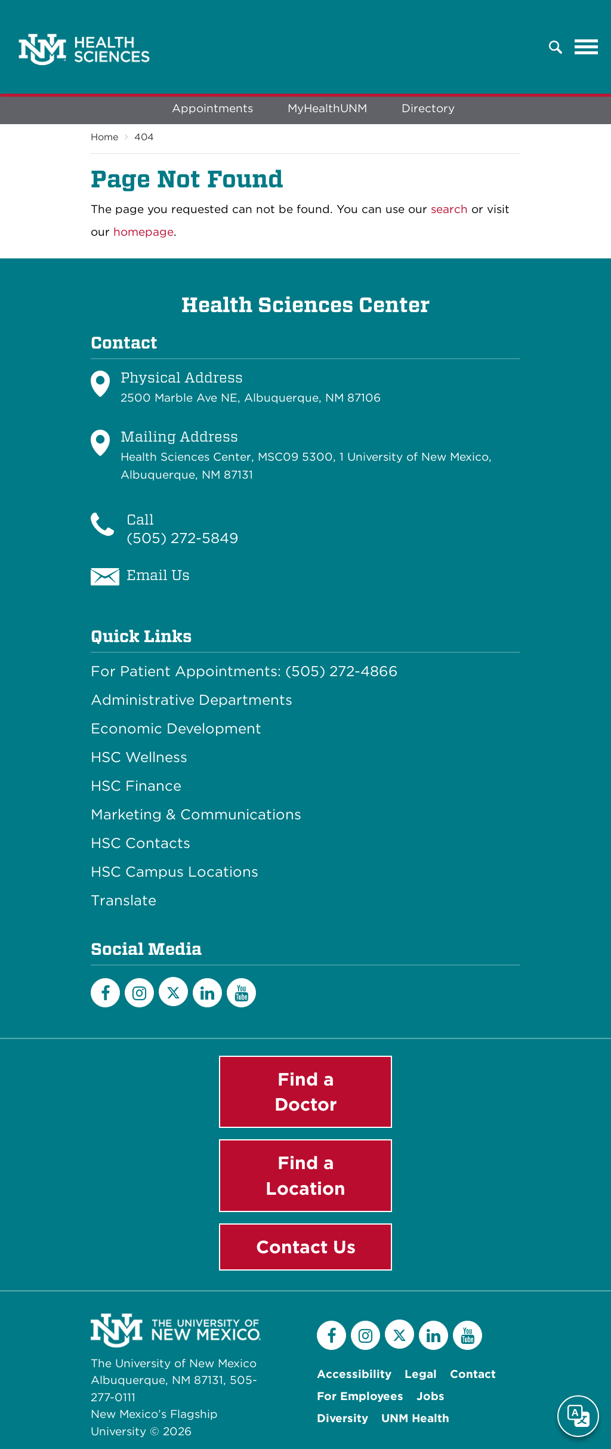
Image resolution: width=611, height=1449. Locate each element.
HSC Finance (136, 786)
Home (104, 137)
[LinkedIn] (207, 992)
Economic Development (176, 729)
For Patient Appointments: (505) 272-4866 (244, 671)
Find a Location (305, 1175)
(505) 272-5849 (182, 538)
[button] (555, 47)
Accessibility (354, 1374)
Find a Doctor (305, 1091)
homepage (143, 232)
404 (144, 137)
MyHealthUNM (327, 108)
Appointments (212, 108)
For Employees (360, 1396)
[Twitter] (173, 991)
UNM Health (415, 1418)
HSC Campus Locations (174, 872)
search (449, 209)
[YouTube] (241, 992)
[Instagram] (139, 992)
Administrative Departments (191, 700)
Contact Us (306, 1246)
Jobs (430, 1396)
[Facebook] (105, 992)
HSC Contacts (140, 843)
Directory (428, 108)
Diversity (342, 1418)
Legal (421, 1374)
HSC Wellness (139, 757)
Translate (123, 900)
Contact (473, 1374)
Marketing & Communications (196, 814)
